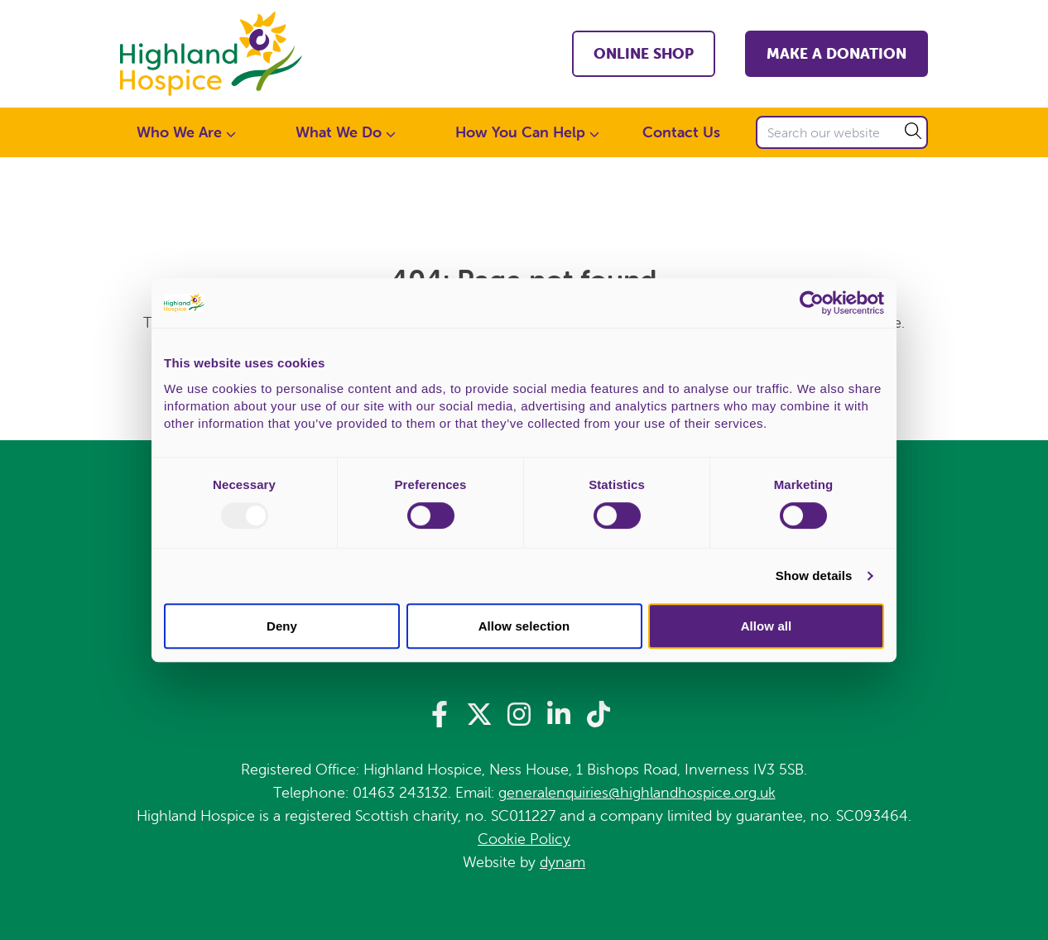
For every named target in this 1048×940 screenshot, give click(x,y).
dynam (562, 861)
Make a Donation (836, 53)
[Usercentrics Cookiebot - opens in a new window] (811, 302)
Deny (282, 626)
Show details (814, 575)
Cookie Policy (524, 838)
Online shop (644, 53)
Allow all (766, 626)
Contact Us (681, 131)
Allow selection (524, 626)
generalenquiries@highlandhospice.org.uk (637, 792)
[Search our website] (842, 132)
